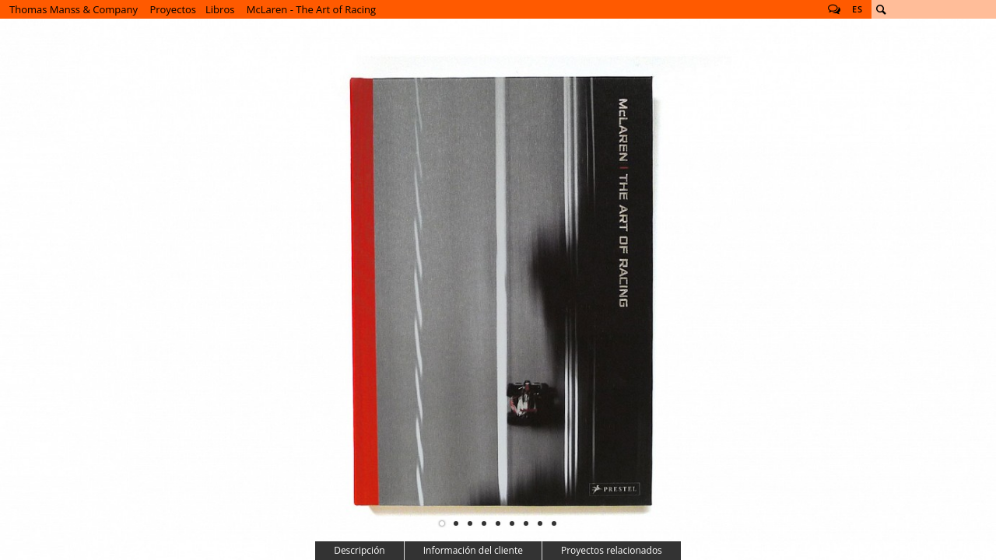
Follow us (834, 9)
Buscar (881, 9)
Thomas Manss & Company (73, 9)
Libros (219, 9)
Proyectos (172, 9)
